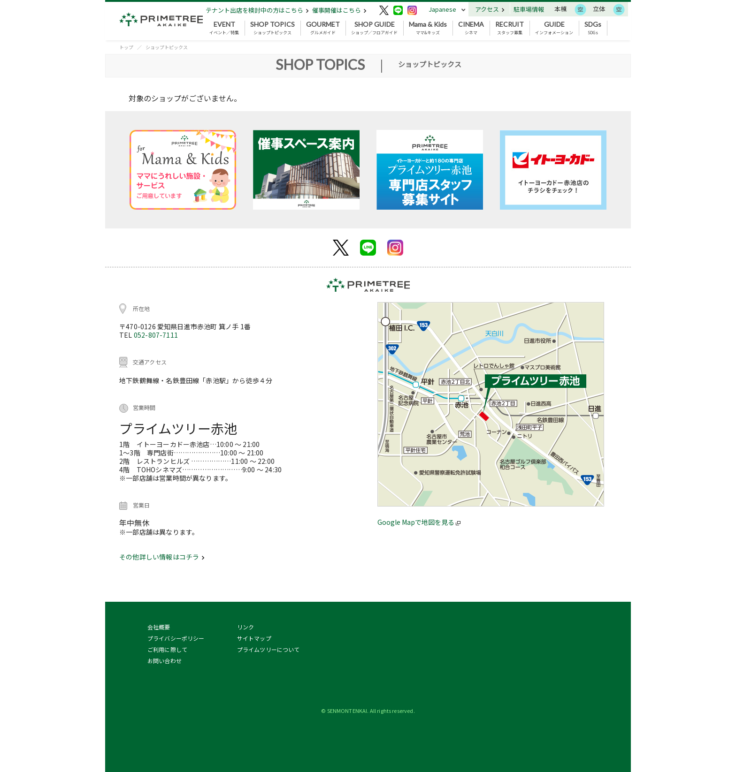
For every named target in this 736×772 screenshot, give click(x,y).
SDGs (592, 28)
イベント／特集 (224, 28)
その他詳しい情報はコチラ (162, 556)
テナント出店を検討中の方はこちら (257, 10)
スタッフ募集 (509, 28)
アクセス (490, 9)
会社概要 (158, 627)
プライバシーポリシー (176, 638)
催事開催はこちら (339, 10)
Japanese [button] (442, 9)
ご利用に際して (167, 649)
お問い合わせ (164, 661)
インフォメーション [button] (554, 28)
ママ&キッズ (428, 28)
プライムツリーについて (268, 649)
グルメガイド (323, 28)
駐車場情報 (529, 9)
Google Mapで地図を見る (418, 522)
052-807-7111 (156, 335)
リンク (245, 627)
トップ (126, 47)
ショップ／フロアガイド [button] (374, 28)
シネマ (471, 28)
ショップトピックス (272, 28)
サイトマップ (254, 638)
